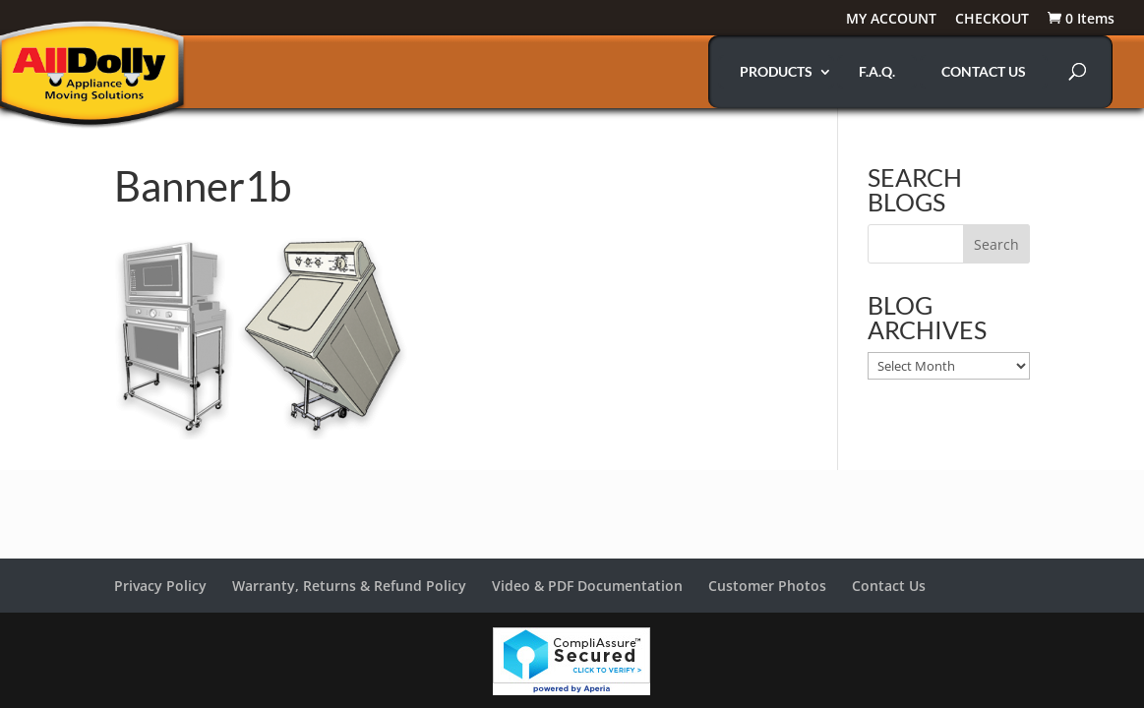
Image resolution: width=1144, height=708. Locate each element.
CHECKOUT (992, 20)
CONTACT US (983, 71)
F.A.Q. (877, 71)
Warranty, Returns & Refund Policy (349, 585)
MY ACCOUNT (891, 20)
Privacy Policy (160, 585)
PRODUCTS (776, 71)
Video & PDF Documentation (587, 585)
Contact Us (889, 585)
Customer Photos (767, 585)
